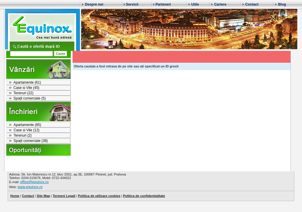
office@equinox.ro (34, 182)
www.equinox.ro (30, 187)
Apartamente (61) (27, 82)
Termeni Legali (64, 196)
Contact (252, 4)
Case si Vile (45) (27, 88)
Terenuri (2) (23, 135)
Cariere (220, 4)
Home (14, 196)
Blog (282, 4)
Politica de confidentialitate (144, 196)
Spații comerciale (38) (31, 141)
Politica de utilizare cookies (99, 196)
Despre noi (94, 4)
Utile (195, 4)
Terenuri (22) (24, 93)
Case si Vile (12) (27, 130)
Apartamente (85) (27, 125)
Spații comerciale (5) (30, 98)
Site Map (43, 196)
